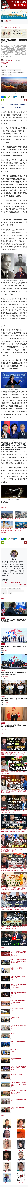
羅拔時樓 (13, 1033)
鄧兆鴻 (12, 1018)
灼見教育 (3, 644)
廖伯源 (9, 74)
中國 (9, 26)
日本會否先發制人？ (16, 1050)
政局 (5, 26)
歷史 (14, 70)
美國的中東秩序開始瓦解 (17, 968)
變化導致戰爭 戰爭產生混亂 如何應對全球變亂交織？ (7, 528)
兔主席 (12, 995)
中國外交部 (20, 72)
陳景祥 (12, 979)
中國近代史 (4, 72)
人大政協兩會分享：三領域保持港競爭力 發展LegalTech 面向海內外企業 (18, 1084)
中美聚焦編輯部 (15, 987)
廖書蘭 (12, 1108)
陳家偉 (12, 1010)
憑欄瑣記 (4, 63)
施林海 (9, 60)
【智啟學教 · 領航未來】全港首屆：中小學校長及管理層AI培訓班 (18, 953)
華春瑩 (14, 72)
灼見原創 (4, 70)
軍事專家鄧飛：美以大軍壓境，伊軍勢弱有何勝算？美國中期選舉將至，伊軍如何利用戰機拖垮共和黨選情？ (13, 870)
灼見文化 (3, 696)
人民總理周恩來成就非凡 (17, 1009)
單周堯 (12, 1003)
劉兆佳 (12, 969)
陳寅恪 (18, 70)
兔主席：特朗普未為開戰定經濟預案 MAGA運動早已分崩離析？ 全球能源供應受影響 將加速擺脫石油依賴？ (14, 831)
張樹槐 (12, 1035)
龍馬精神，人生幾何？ (16, 1074)
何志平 (12, 1076)
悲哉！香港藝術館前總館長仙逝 (18, 1099)
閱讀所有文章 (22, 584)
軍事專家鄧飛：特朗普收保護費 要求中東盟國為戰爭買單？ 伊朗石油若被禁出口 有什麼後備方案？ (13, 754)
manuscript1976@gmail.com (11, 582)
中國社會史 (4, 74)
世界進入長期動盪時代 (16, 1058)
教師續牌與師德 (15, 1017)
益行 (12, 1100)
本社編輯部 (5, 624)
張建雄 (12, 1051)
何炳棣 (9, 72)
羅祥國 (12, 1028)
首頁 (2, 26)
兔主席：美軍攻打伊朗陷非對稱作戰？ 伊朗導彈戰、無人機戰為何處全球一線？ (18, 961)
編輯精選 (13, 1069)
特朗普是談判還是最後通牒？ (18, 1041)
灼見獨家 (9, 70)
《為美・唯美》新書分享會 (17, 1107)
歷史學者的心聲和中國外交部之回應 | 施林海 (11, 27)
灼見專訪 (3, 617)
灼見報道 (3, 722)
